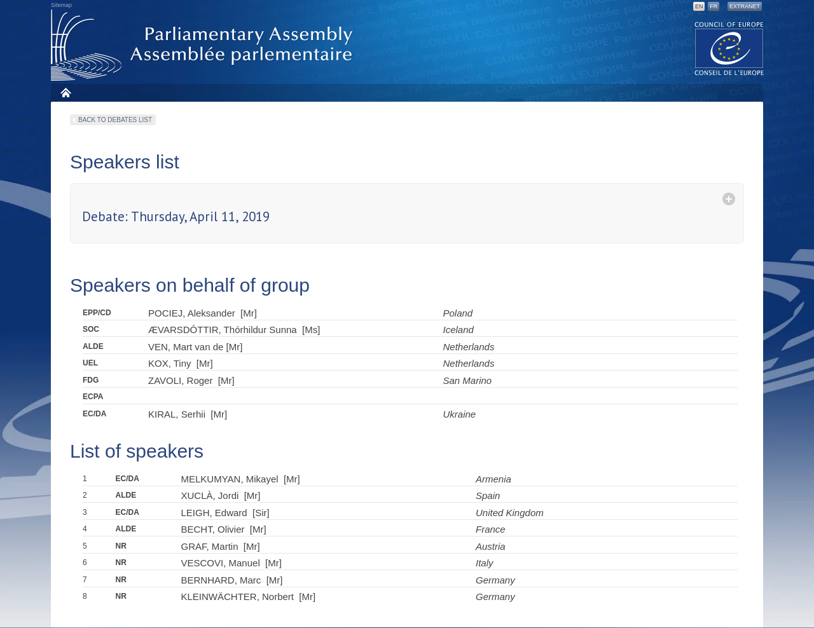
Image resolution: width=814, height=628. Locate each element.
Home (65, 92)
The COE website (729, 48)
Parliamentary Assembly (204, 45)
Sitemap (61, 5)
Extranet (744, 6)
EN (699, 6)
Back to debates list (115, 119)
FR (713, 6)
